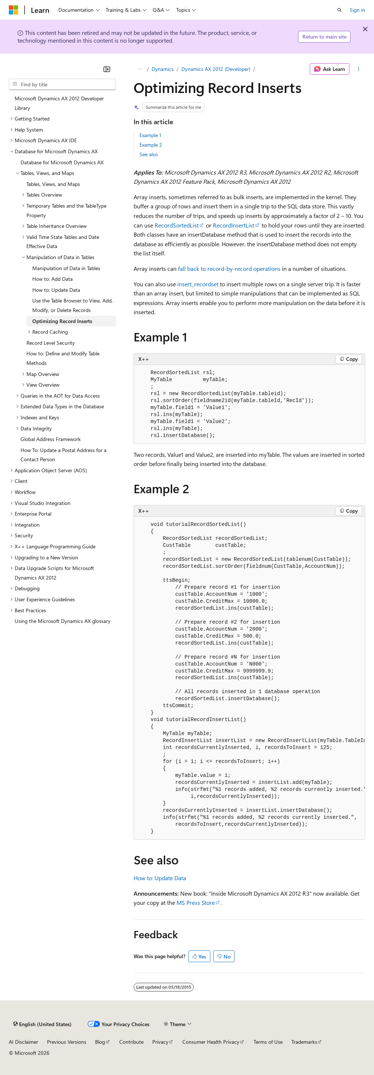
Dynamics (163, 68)
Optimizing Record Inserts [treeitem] (62, 321)
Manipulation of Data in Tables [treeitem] (66, 268)
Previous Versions (66, 1041)
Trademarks (304, 1041)
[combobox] (62, 84)
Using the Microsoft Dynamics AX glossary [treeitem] (62, 620)
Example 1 (150, 135)
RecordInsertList (233, 225)
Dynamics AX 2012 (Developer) (215, 68)
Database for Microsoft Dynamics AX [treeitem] (62, 162)
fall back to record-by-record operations (229, 268)
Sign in (357, 9)
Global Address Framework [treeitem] (51, 439)
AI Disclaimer (23, 1041)
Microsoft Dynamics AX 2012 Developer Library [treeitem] (59, 103)
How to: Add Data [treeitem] (52, 278)
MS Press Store (196, 902)
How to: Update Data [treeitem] (56, 289)
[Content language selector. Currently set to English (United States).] (42, 1024)
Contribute (131, 1041)
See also (148, 154)
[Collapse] (107, 69)
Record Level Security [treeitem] (50, 342)
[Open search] (339, 10)
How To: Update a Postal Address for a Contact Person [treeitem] (63, 455)
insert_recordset (197, 284)
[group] (249, 678)
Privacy (160, 1041)
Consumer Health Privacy (210, 1041)
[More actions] (358, 69)
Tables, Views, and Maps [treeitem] (53, 183)
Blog (100, 1041)
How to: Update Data (160, 878)
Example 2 (150, 144)
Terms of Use (268, 1041)
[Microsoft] (13, 10)
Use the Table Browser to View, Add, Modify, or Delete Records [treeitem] (72, 305)
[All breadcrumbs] (140, 69)
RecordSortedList (177, 225)
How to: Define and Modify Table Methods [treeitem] (62, 358)
